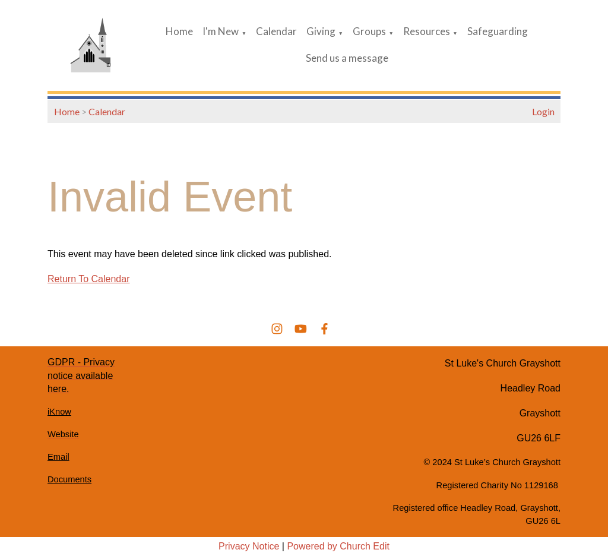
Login (543, 111)
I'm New (220, 31)
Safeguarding (497, 31)
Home (179, 31)
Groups (369, 31)
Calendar (276, 31)
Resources (426, 31)
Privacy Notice (248, 546)
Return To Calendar (88, 279)
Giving (320, 31)
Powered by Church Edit (338, 546)
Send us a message (347, 58)
